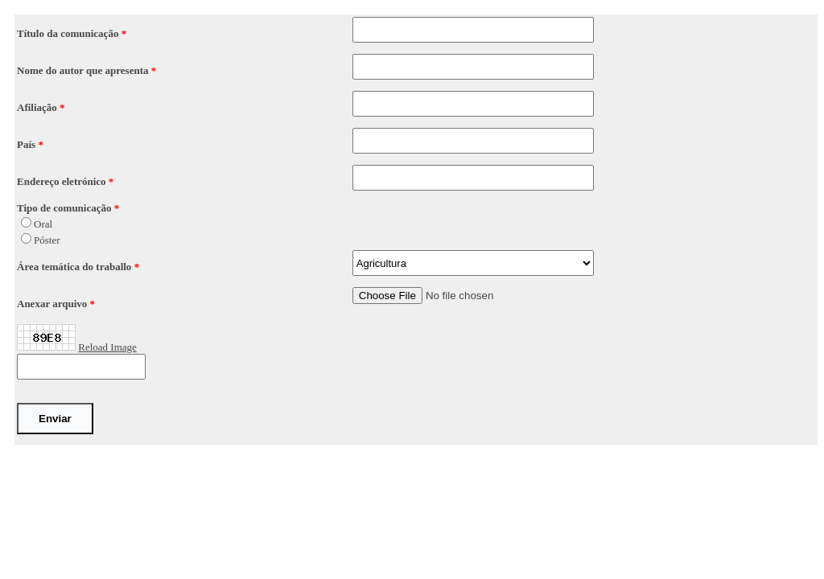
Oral (43, 224)
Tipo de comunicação (65, 208)
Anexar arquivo (53, 304)
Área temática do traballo (75, 267)
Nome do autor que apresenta (84, 70)
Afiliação (38, 107)
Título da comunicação (69, 33)
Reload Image (107, 347)
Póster (47, 240)
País (27, 144)
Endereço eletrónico (63, 181)
